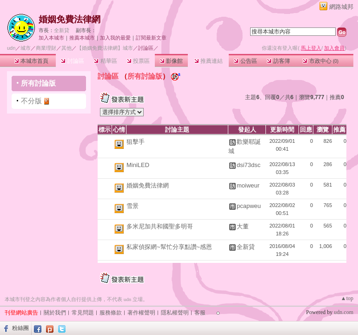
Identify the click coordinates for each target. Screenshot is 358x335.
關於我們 (55, 312)
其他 (66, 48)
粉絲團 (20, 328)
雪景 (132, 205)
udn (11, 48)
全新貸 (61, 30)
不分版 (31, 101)
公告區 (245, 61)
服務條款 (110, 312)
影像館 (171, 61)
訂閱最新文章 (151, 37)
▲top (347, 298)
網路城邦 (341, 6)
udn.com (343, 312)
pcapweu (249, 205)
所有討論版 (38, 83)
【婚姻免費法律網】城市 (105, 48)
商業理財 (46, 48)
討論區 (72, 61)
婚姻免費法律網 (69, 19)
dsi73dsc (248, 164)
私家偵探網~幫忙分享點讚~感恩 (169, 246)
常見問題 (83, 312)
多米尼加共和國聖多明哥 (159, 226)
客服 (200, 312)
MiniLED (137, 164)
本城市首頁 (31, 61)
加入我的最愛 (115, 37)
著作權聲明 (141, 312)
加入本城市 (51, 37)
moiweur (248, 185)
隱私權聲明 (175, 312)
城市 (25, 48)
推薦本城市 (82, 37)
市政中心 (320, 61)
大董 (243, 226)
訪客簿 (278, 61)
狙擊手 (135, 141)
